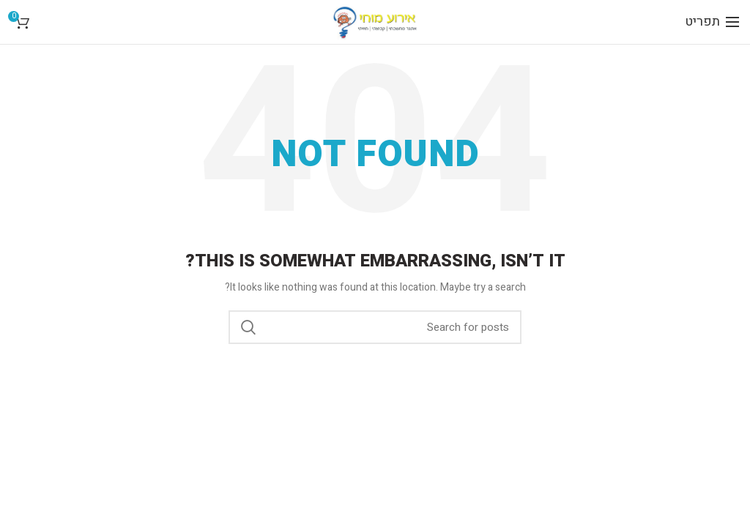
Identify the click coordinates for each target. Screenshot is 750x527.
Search (248, 327)
